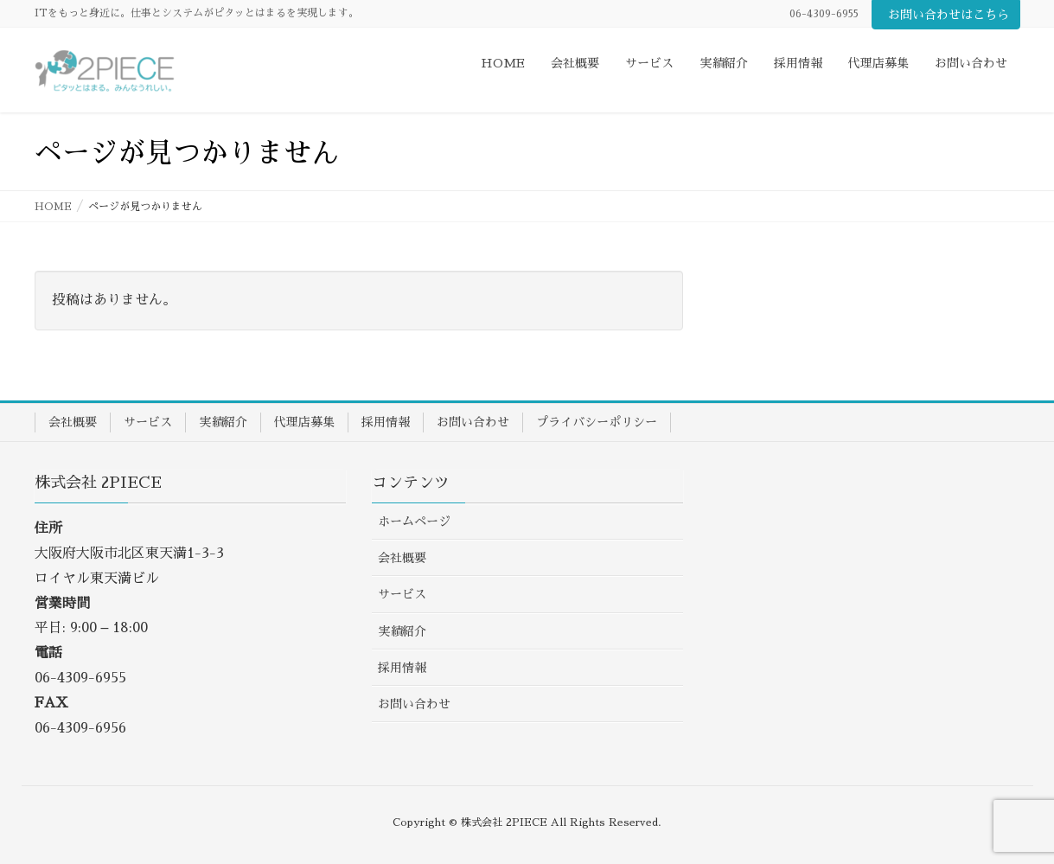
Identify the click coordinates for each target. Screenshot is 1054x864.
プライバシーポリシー (596, 422)
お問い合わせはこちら (948, 15)
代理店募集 (304, 422)
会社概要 (72, 422)
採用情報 (385, 422)
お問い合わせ (473, 422)
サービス (148, 422)
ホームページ (414, 521)
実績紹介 (223, 422)
